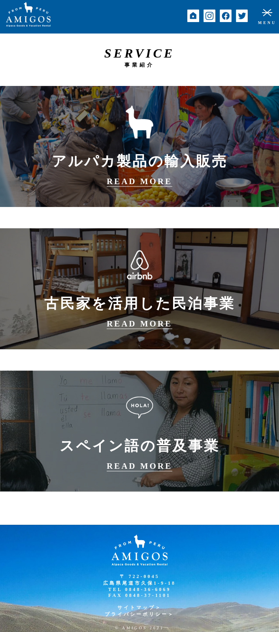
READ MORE (139, 181)
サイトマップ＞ (139, 607)
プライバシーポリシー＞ (139, 614)
